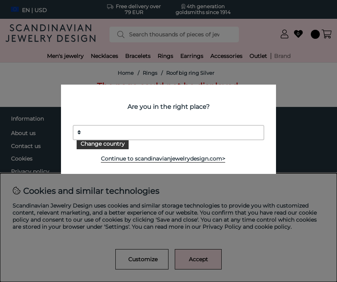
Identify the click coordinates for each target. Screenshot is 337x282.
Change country (103, 143)
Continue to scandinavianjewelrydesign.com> (163, 158)
